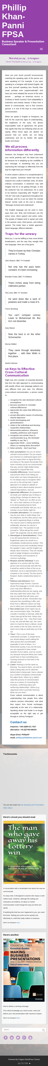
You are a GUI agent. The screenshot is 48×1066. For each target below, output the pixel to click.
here (18, 923)
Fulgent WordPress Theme (29, 1059)
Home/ (9, 61)
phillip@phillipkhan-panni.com (29, 738)
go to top (24, 1063)
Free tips (15, 61)
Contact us (18, 722)
